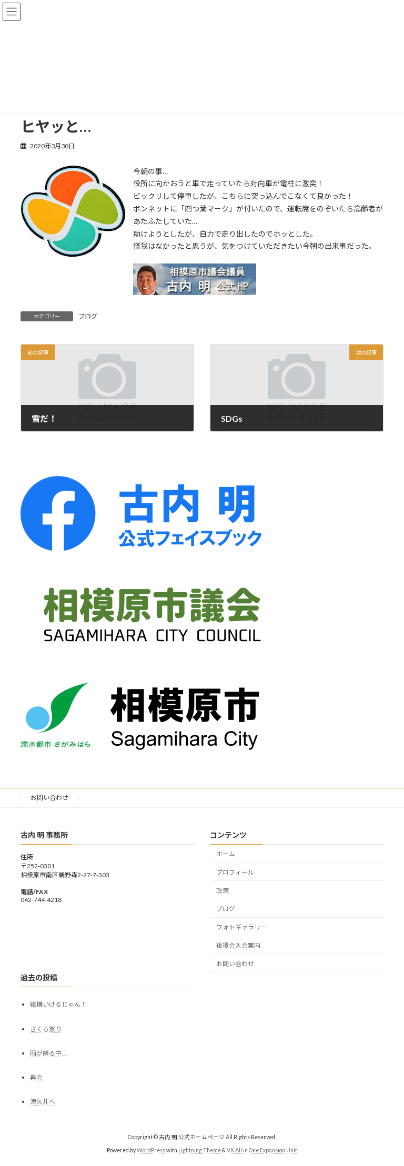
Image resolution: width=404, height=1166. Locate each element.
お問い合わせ (49, 798)
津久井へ (42, 1102)
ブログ (87, 316)
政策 (222, 890)
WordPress (151, 1150)
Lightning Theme (199, 1150)
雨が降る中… (48, 1053)
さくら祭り (46, 1028)
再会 (36, 1077)
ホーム (225, 854)
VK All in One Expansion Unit (262, 1150)
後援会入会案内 (238, 945)
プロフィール (235, 872)
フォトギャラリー (241, 927)
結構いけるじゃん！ (58, 1004)
